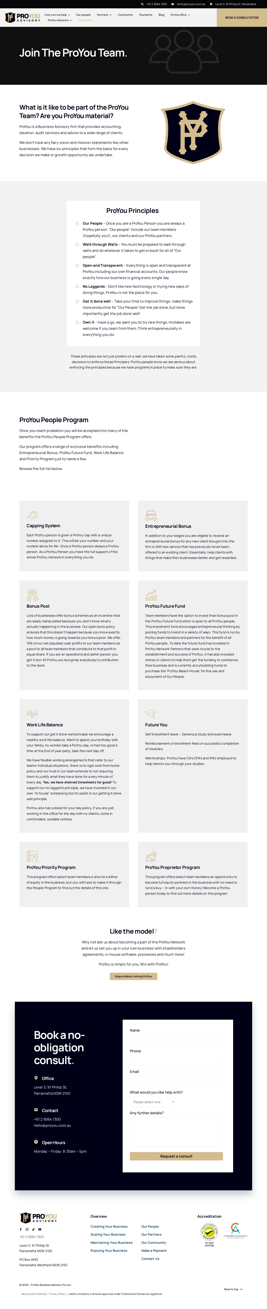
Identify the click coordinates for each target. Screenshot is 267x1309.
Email (134, 1071)
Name (135, 1030)
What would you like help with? (156, 1092)
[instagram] (27, 1229)
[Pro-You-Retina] (22, 13)
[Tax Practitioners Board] (209, 1224)
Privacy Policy (58, 1294)
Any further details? (147, 1113)
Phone (135, 1051)
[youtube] (39, 1229)
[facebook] (20, 1229)
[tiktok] (33, 1229)
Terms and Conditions (34, 1294)
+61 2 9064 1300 (157, 4)
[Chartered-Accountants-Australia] (236, 1224)
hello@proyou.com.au (191, 4)
